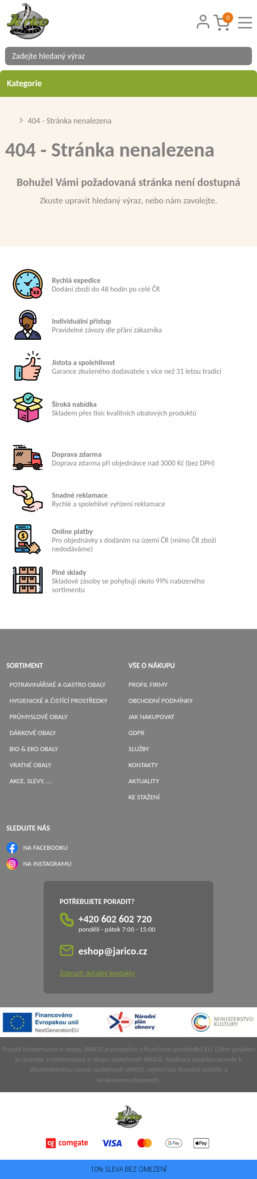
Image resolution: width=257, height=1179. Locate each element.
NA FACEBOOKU (45, 847)
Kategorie (128, 83)
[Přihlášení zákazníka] (203, 22)
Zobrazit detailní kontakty (97, 973)
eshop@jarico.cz (112, 951)
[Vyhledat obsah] (240, 56)
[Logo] (39, 22)
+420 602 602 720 (115, 919)
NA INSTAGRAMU (47, 863)
